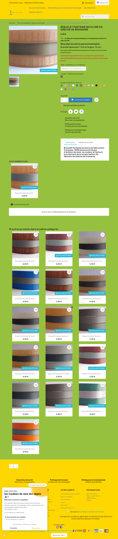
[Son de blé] (69, 89)
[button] (4, 535)
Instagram (16, 466)
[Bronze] (81, 85)
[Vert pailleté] (73, 89)
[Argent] (62, 85)
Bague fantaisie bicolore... (24, 193)
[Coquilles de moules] (89, 85)
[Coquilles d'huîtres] (85, 85)
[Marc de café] (96, 85)
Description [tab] (70, 142)
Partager (70, 111)
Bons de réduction (67, 508)
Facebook (11, 466)
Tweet (76, 111)
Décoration (89, 8)
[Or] (100, 85)
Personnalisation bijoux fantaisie (64, 8)
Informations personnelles (70, 494)
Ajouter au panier (80, 100)
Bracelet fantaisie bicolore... (25, 261)
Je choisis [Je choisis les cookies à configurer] (13, 528)
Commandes (65, 499)
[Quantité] (63, 100)
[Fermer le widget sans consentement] (37, 485)
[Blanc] (73, 85)
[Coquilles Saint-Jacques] (93, 85)
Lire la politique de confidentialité (14, 512)
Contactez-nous (16, 3)
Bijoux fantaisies (37, 8)
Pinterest (81, 111)
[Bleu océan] (77, 85)
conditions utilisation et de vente (92, 512)
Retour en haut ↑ (59, 535)
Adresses (64, 505)
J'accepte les (85, 512)
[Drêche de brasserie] (62, 77)
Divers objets (35, 12)
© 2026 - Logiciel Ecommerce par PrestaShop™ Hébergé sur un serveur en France (59, 531)
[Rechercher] (95, 16)
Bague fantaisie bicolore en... (92, 261)
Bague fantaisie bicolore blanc (59, 374)
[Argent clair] (65, 85)
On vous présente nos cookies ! (15, 519)
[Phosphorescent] (62, 89)
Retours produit (66, 497)
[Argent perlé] (69, 85)
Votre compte (67, 490)
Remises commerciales (34, 3)
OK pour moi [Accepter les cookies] (36, 528)
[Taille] (73, 69)
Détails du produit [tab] (86, 142)
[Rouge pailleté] (65, 89)
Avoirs (63, 502)
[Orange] (104, 85)
